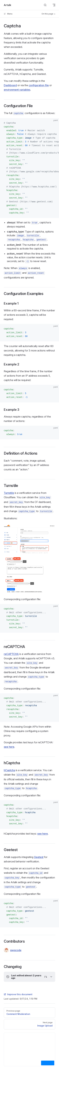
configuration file (39, 85)
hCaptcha (9, 770)
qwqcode (12, 950)
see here (9, 746)
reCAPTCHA (11, 654)
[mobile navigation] (54, 5)
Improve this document (18, 994)
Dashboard (10, 85)
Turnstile (9, 492)
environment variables (17, 89)
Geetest (38, 857)
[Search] (45, 5)
